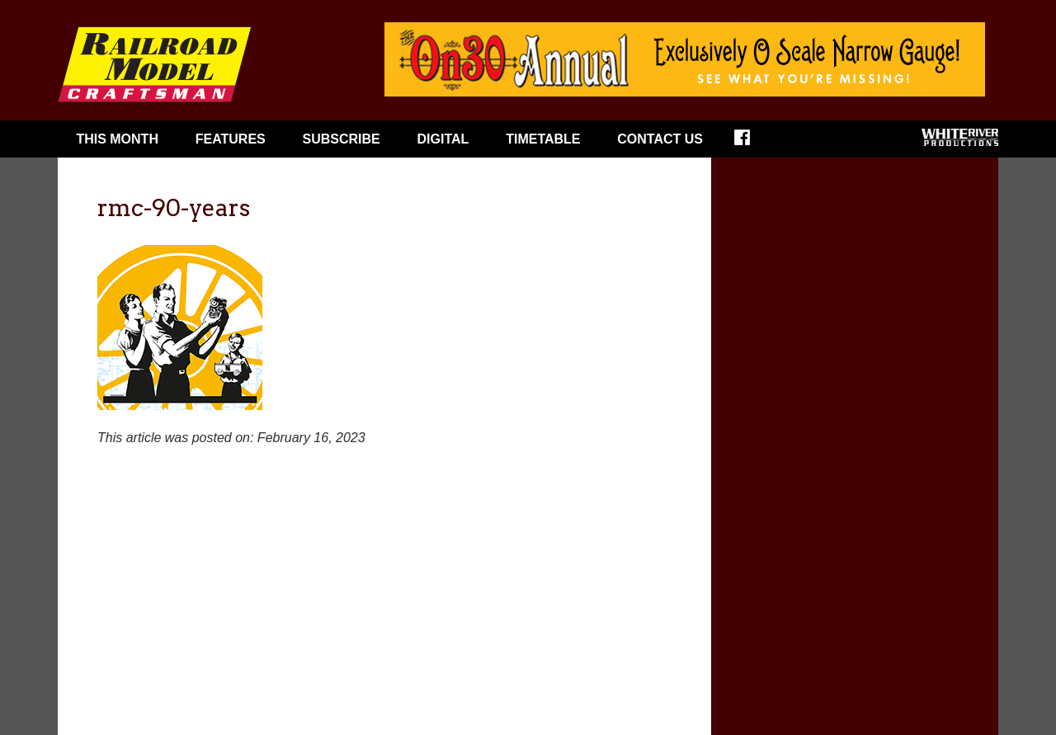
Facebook (752, 143)
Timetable (543, 139)
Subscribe (341, 139)
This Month (117, 139)
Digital (443, 139)
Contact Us (660, 139)
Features (231, 139)
